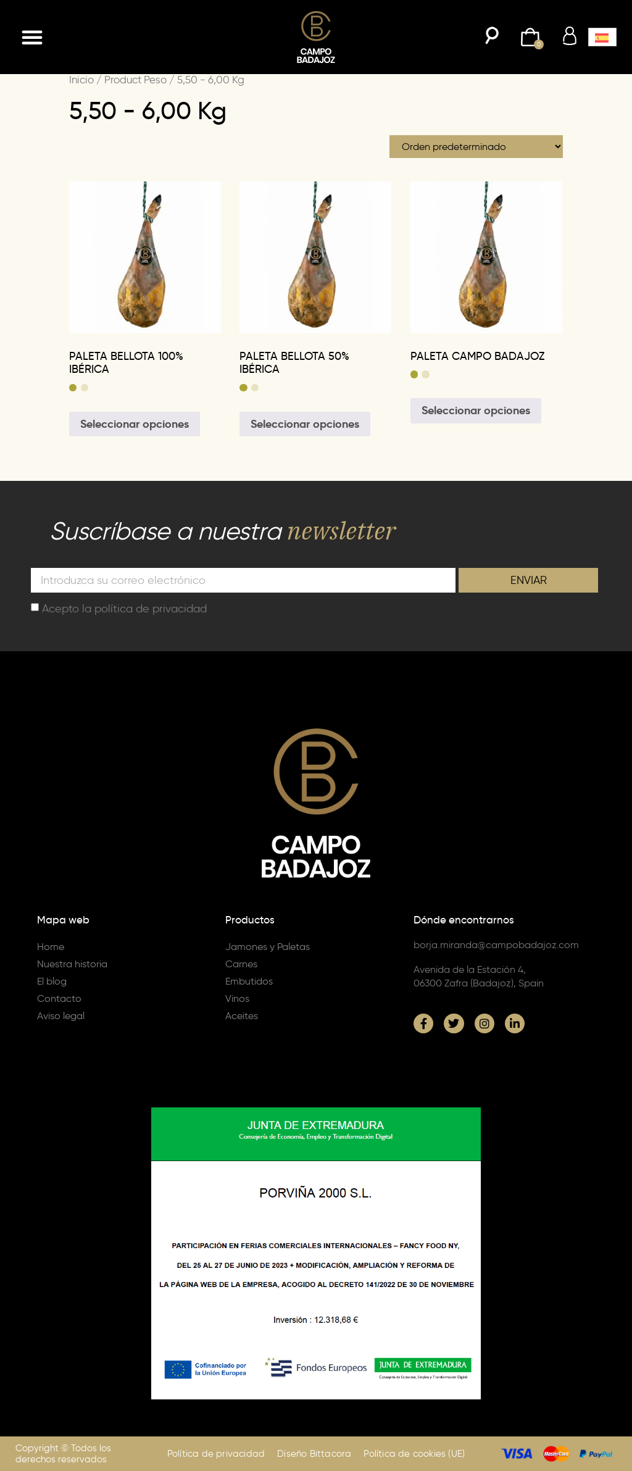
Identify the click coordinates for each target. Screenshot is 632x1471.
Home (50, 946)
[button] (32, 37)
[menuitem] (602, 37)
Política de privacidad (216, 1453)
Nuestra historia (72, 964)
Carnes (241, 964)
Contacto (59, 998)
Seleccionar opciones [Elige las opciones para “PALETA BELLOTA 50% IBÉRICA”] (305, 424)
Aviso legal (61, 1016)
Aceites (241, 1016)
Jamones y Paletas (267, 946)
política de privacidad (150, 608)
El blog (52, 981)
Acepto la (124, 608)
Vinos (237, 998)
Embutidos (249, 981)
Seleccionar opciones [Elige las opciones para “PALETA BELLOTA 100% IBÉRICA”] (134, 424)
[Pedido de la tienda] (476, 146)
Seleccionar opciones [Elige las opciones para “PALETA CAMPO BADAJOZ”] (476, 410)
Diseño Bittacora (314, 1453)
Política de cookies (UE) (414, 1453)
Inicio (81, 79)
